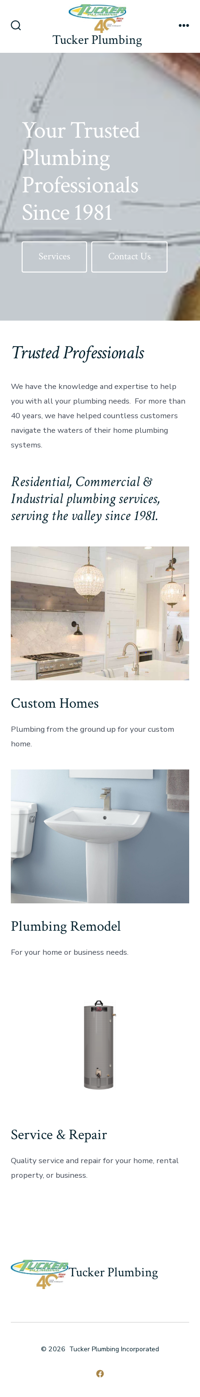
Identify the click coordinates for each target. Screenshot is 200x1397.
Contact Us (129, 256)
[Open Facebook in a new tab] (100, 1373)
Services (54, 256)
